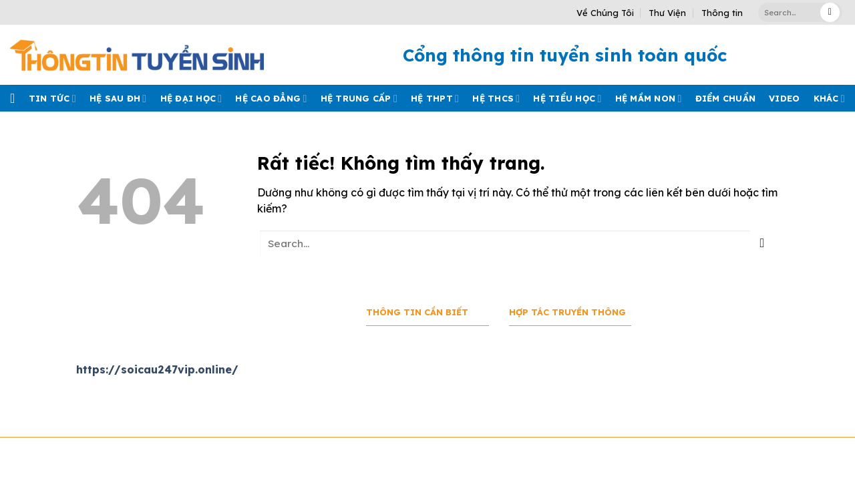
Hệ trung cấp (359, 98)
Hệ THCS (496, 98)
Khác (829, 98)
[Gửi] (830, 12)
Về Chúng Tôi (605, 12)
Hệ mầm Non (648, 98)
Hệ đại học (191, 98)
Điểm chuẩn (725, 98)
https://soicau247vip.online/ (157, 369)
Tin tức (52, 98)
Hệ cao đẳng (271, 98)
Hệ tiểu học (567, 98)
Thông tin (722, 12)
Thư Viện (667, 12)
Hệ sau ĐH (118, 98)
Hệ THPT (435, 98)
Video (784, 98)
